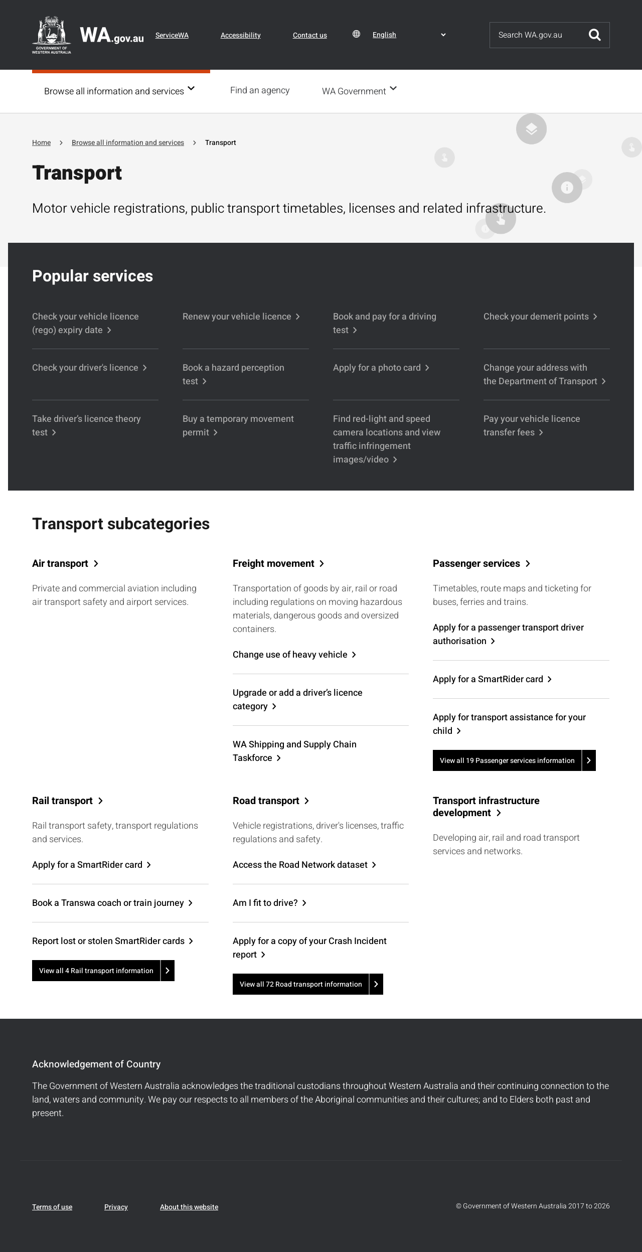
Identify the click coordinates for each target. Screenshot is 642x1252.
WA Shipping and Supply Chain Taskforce (295, 750)
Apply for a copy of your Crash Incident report (310, 947)
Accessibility (241, 35)
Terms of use (52, 1206)
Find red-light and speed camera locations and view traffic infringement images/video (386, 438)
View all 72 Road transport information (301, 983)
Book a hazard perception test (233, 373)
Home (41, 141)
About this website (189, 1206)
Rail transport (62, 800)
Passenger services (476, 563)
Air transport (60, 563)
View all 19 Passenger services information (507, 759)
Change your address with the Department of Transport (540, 373)
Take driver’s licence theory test (86, 424)
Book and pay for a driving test (384, 322)
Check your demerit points (536, 316)
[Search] (535, 35)
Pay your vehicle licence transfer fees (532, 424)
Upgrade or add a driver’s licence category (298, 698)
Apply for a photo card (377, 367)
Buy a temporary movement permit (238, 424)
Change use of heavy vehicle (290, 654)
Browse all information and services (114, 91)
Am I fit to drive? (265, 902)
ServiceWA (172, 35)
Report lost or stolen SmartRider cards (108, 940)
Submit (594, 35)
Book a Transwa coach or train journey (108, 902)
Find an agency (263, 90)
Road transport (266, 800)
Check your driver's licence (85, 367)
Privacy (116, 1206)
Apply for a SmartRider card (488, 678)
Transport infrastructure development (486, 806)
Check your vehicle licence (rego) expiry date (85, 322)
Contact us (310, 35)
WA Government (357, 91)
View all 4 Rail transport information (96, 970)
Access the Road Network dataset (300, 864)
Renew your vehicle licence (237, 316)
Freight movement (273, 563)
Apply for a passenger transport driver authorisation (508, 633)
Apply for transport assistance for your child (509, 723)
